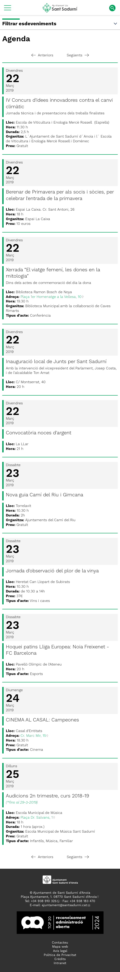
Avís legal (60, 951)
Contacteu (60, 942)
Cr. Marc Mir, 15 (33, 736)
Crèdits (60, 959)
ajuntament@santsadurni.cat (64, 905)
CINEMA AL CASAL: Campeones (42, 720)
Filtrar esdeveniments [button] (60, 23)
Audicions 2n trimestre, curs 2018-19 (47, 796)
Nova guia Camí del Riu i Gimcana (44, 495)
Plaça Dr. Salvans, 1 (37, 818)
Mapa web (60, 946)
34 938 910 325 (44, 901)
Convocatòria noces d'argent (38, 433)
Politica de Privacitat (60, 955)
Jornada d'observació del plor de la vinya (52, 571)
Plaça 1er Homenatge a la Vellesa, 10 (51, 297)
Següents (78, 55)
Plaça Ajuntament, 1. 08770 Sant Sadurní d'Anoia (59, 896)
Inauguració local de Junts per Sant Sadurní (56, 361)
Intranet (60, 963)
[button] (7, 9)
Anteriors (42, 55)
